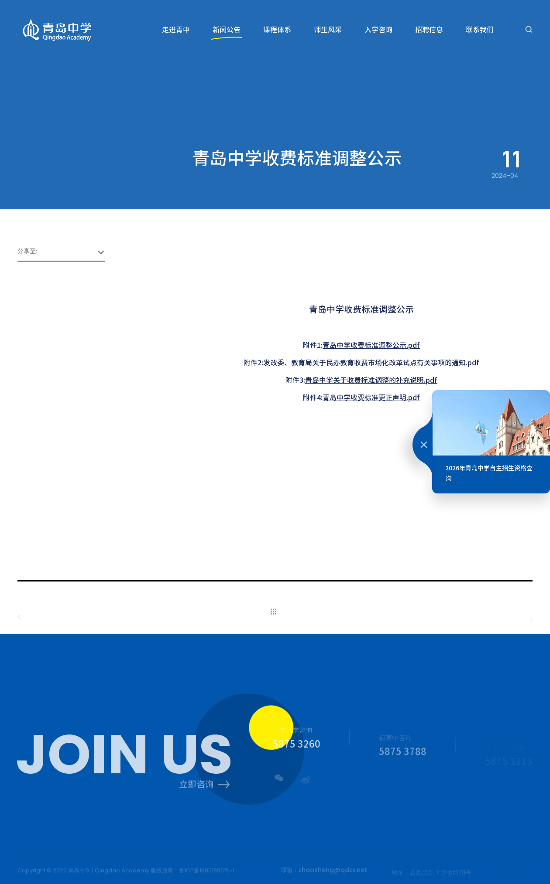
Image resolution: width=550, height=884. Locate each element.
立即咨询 (204, 787)
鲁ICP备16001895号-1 (206, 873)
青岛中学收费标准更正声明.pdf (371, 397)
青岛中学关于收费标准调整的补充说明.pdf (371, 379)
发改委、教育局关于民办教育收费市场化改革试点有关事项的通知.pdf (371, 362)
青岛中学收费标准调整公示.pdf (371, 345)
